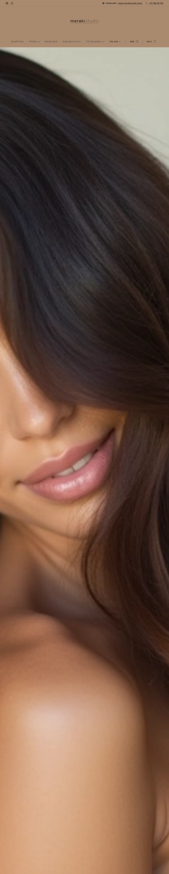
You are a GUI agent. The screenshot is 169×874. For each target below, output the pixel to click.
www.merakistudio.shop (130, 3)
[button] (135, 41)
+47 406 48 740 (156, 3)
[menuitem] (18, 41)
